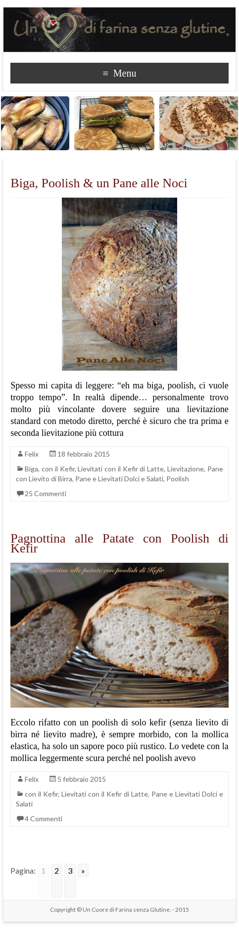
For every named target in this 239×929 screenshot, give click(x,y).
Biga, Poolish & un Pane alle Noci (98, 183)
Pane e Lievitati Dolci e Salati (119, 478)
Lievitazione (185, 468)
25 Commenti (45, 493)
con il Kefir (58, 468)
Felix (32, 454)
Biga (31, 468)
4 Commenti (43, 818)
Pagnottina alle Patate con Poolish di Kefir (119, 543)
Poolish (177, 478)
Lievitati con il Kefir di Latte (121, 468)
